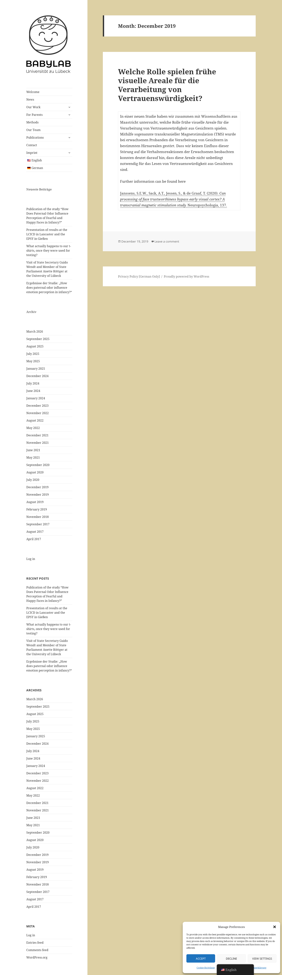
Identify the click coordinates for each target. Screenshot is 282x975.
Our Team (33, 130)
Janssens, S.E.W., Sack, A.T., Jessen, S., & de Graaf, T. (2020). (169, 193)
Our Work (33, 107)
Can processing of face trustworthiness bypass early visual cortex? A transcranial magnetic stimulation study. (173, 199)
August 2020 (35, 472)
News (30, 99)
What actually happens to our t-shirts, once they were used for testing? (48, 250)
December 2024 (37, 376)
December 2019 (37, 487)
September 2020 (37, 465)
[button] (274, 927)
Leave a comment (167, 241)
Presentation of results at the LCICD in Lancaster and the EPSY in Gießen (46, 234)
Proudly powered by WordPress (186, 276)
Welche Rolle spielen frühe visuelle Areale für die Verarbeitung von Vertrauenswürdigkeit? (167, 85)
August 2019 (35, 502)
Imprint (31, 153)
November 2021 (37, 443)
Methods (32, 122)
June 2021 (33, 450)
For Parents (34, 115)
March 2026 (34, 331)
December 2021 (37, 435)
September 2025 (37, 339)
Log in (30, 559)
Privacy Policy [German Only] (139, 276)
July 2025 (32, 354)
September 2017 (37, 524)
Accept (201, 958)
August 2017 (35, 532)
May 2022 (33, 428)
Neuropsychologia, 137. (207, 205)
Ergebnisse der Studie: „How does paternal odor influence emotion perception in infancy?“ (49, 287)
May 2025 (33, 361)
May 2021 (33, 457)
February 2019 (36, 509)
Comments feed (37, 950)
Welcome (32, 92)
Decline (231, 958)
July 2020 (32, 480)
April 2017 (33, 539)
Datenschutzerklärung (254, 967)
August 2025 (35, 346)
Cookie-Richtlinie (206, 967)
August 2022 (35, 420)
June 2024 (33, 391)
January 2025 (35, 369)
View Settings (262, 958)
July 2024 (32, 383)
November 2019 (37, 495)
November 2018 (37, 517)
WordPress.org (36, 957)
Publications (35, 137)
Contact (31, 145)
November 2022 (37, 413)
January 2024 (35, 398)
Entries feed (35, 943)
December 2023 (37, 406)
